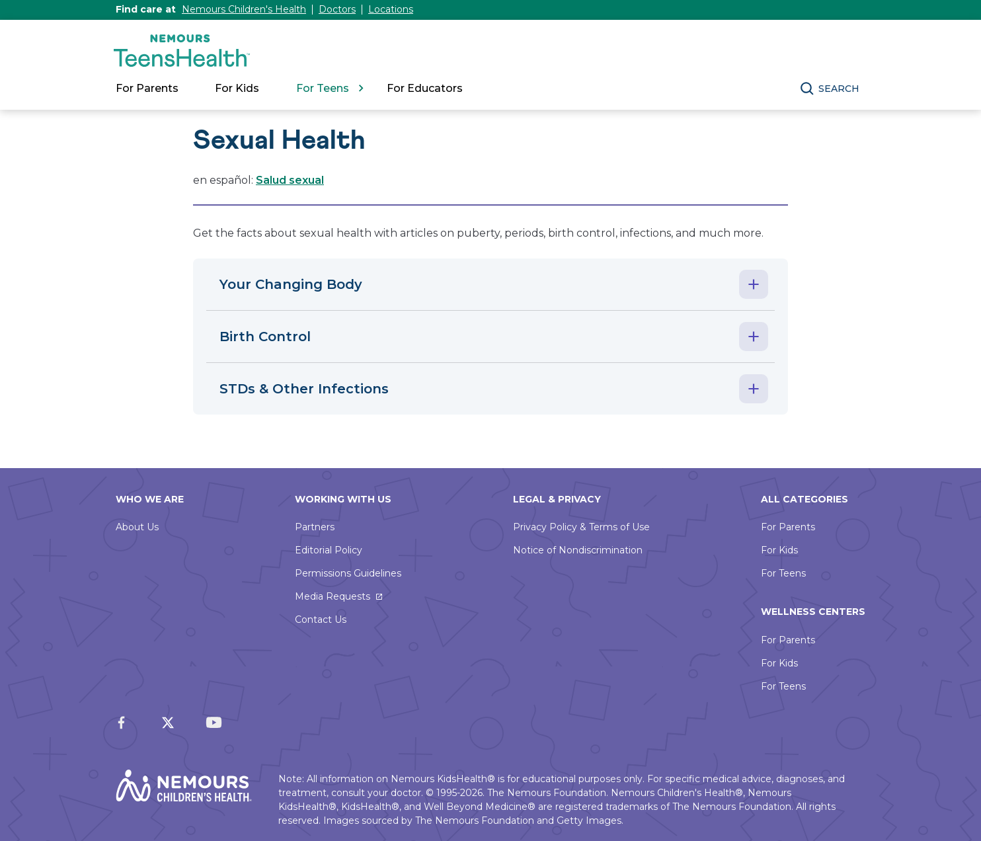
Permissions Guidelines (348, 573)
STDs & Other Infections (304, 389)
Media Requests (332, 596)
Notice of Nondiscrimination (578, 550)
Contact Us (320, 619)
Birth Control (265, 336)
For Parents (788, 527)
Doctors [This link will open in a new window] (337, 9)
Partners (314, 527)
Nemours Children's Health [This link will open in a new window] (244, 9)
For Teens (783, 573)
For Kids (779, 550)
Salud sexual (290, 180)
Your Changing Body (290, 284)
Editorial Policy (328, 550)
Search (838, 89)
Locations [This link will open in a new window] (390, 9)
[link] (431, 89)
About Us (137, 527)
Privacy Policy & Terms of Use (581, 527)
